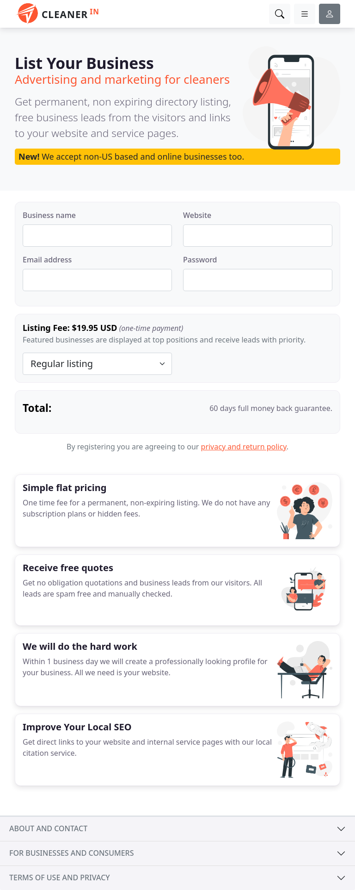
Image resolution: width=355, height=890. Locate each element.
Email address (47, 260)
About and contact (48, 828)
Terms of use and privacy (59, 877)
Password (200, 260)
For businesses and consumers (71, 853)
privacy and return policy (244, 447)
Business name (49, 215)
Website (197, 215)
